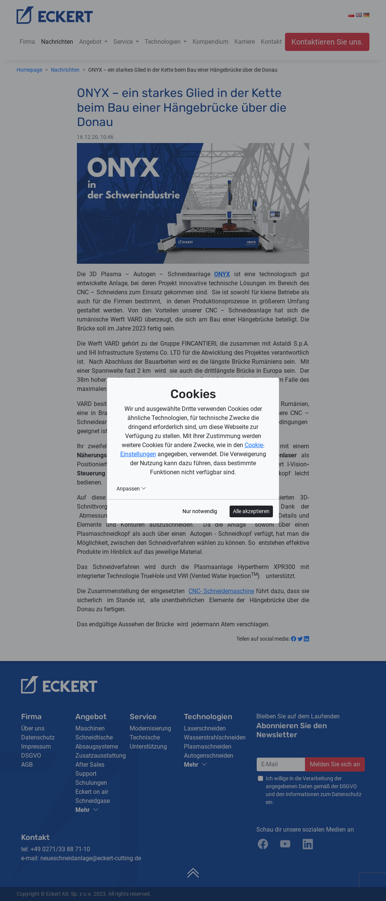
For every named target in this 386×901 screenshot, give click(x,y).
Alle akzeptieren (251, 511)
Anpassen (131, 489)
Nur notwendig (199, 511)
